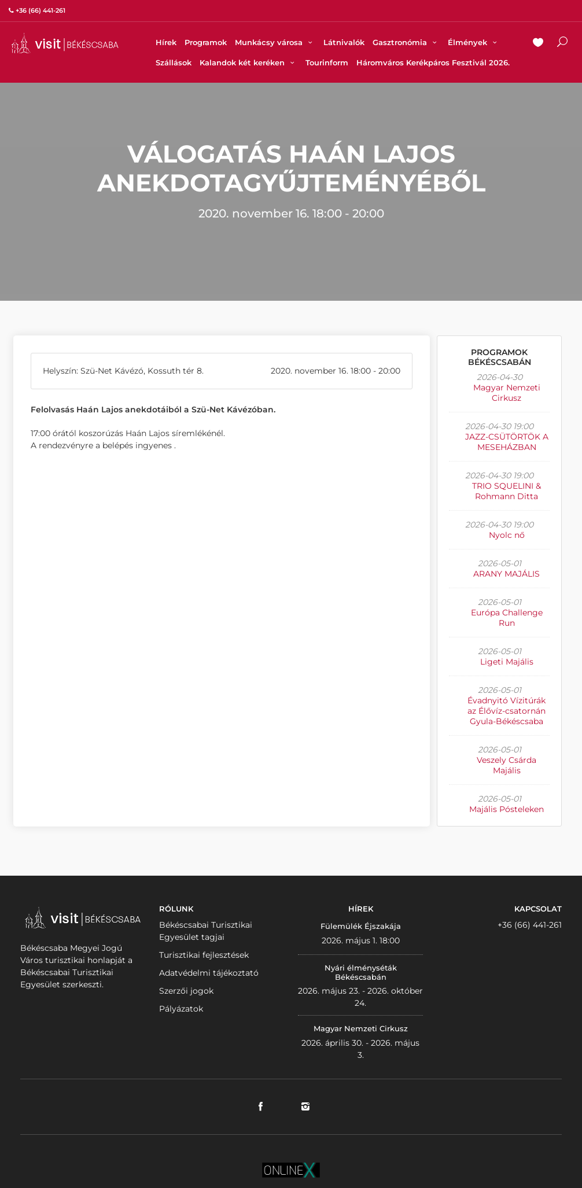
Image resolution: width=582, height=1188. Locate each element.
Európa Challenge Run (507, 617)
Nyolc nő (507, 535)
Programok (206, 42)
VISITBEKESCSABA (65, 43)
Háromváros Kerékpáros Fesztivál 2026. (433, 62)
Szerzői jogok (186, 991)
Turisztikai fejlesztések (204, 955)
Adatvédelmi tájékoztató (209, 973)
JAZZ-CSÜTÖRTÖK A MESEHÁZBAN (506, 441)
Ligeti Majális (506, 661)
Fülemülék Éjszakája (361, 926)
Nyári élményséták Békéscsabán (361, 972)
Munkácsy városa (275, 42)
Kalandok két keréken (248, 62)
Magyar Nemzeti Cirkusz (506, 392)
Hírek (166, 42)
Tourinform (326, 62)
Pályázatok (181, 1008)
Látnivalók (343, 42)
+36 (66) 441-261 (530, 925)
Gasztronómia (406, 42)
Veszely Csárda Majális (506, 765)
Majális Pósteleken (506, 809)
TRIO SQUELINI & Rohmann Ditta (506, 491)
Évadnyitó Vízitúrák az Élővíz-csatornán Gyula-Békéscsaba (506, 710)
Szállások (173, 62)
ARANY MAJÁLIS (506, 574)
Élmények (474, 42)
